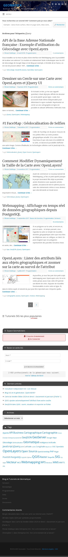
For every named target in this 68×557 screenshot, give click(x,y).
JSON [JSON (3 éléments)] (22, 447)
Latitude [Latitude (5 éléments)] (27, 446)
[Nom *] (32, 355)
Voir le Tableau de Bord (34, 375)
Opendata (30, 70)
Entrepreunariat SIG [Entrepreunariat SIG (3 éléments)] (14, 438)
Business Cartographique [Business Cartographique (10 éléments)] (27, 432)
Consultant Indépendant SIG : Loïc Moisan (20, 389)
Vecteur (32, 296)
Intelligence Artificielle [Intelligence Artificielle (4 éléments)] (48, 442)
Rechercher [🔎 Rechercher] (59, 25)
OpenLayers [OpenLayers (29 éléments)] (12, 451)
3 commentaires (58, 53)
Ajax (8, 249)
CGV (56, 549)
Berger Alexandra (9, 514)
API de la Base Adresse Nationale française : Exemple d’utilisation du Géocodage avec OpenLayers (30, 44)
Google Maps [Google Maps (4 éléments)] (52, 438)
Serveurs (57, 218)
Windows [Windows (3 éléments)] (49, 463)
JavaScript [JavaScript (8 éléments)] (8, 446)
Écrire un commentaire (56, 87)
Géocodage (10, 70)
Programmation (31, 53)
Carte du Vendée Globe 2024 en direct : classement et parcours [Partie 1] (33, 396)
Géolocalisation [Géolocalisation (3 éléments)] (17, 443)
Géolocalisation (12, 152)
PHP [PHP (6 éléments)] (52, 451)
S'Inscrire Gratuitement (34, 336)
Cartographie (11, 296)
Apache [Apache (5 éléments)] (6, 433)
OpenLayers (38, 70)
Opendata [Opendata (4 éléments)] (60, 446)
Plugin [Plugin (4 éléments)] (56, 451)
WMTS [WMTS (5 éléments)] (62, 462)
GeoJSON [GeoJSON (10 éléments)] (27, 437)
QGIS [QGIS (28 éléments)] (36, 456)
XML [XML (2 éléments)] (4, 466)
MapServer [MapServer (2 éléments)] (48, 447)
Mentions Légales (48, 549)
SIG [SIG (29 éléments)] (57, 456)
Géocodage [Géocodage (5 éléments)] (7, 442)
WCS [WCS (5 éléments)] (19, 462)
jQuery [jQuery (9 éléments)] (16, 446)
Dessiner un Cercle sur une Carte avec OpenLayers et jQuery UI (32, 80)
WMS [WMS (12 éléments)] (56, 462)
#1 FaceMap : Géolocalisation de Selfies (33, 123)
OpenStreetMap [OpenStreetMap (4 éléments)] (44, 451)
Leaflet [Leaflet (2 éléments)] (34, 447)
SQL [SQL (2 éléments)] (61, 457)
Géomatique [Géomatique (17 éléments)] (31, 442)
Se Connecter (34, 339)
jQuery (24, 70)
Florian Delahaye (10, 53)
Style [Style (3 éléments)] (4, 463)
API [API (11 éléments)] (11, 432)
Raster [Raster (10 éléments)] (43, 457)
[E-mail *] (32, 361)
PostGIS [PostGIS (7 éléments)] (6, 457)
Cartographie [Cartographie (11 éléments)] (49, 432)
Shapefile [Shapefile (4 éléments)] (51, 457)
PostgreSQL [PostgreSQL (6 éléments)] (16, 457)
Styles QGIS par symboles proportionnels (25, 518)
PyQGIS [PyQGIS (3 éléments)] (23, 457)
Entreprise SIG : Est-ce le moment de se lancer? (37, 529)
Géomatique (11, 197)
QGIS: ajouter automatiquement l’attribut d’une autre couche (28, 400)
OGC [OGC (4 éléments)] (54, 446)
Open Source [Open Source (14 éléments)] (29, 451)
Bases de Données (36, 218)
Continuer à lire (34, 66)
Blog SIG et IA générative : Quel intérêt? (20, 393)
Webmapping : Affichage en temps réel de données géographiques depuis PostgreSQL (33, 209)
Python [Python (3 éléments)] (29, 457)
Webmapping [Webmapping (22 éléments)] (30, 462)
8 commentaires (58, 222)
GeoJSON (18, 70)
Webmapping (25, 114)
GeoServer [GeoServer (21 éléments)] (39, 437)
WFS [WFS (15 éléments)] (43, 462)
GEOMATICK (12, 5)
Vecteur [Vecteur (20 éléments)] (11, 462)
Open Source (27, 152)
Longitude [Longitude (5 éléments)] (40, 446)
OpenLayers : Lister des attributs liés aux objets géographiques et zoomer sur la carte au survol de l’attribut (31, 262)
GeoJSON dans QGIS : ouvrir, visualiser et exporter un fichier (28, 404)
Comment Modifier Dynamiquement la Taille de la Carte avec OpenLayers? (32, 163)
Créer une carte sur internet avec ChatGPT (36, 514)
